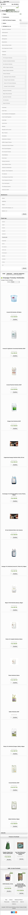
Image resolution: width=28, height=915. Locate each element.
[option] (8, 852)
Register (2, 3)
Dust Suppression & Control (7, 48)
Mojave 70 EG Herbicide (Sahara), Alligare (14, 602)
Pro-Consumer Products (6, 151)
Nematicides (4, 135)
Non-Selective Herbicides (7, 64)
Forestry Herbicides (6, 73)
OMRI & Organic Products (7, 142)
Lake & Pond (4, 123)
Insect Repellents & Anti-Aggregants (8, 113)
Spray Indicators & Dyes (6, 164)
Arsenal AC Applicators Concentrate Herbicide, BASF (14, 348)
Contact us (14, 903)
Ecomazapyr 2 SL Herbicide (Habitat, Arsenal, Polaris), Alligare (14, 494)
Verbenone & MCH (5, 189)
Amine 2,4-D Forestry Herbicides (10, 83)
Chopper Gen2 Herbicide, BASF (14, 421)
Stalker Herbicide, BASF (14, 711)
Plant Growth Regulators (6, 148)
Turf (2, 265)
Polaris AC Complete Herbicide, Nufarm (14, 639)
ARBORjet (4, 201)
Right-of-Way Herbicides (7, 93)
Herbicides (4, 54)
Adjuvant (3, 221)
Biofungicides (4, 38)
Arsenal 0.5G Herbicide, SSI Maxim (14, 312)
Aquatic (3, 224)
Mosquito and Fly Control (6, 129)
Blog (6, 899)
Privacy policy (6, 901)
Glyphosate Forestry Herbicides (10, 76)
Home (3, 273)
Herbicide (4, 237)
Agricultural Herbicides (7, 96)
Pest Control (4, 158)
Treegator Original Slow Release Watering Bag (20, 853)
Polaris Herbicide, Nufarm (14, 675)
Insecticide (4, 240)
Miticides (3, 126)
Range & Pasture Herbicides (8, 70)
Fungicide (3, 230)
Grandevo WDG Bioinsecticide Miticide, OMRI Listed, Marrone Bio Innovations (20, 885)
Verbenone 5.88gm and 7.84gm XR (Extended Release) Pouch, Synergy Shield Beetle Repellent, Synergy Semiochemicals (7, 854)
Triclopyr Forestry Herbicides (9, 79)
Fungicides (4, 51)
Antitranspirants (5, 32)
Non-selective (4, 246)
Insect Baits (4, 120)
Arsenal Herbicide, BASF (14, 782)
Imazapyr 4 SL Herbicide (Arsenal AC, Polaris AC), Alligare (14, 566)
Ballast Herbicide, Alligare (14, 819)
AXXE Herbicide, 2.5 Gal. (8, 883)
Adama (3, 198)
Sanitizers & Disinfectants (6, 167)
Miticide (3, 243)
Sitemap (10, 899)
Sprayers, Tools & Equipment (7, 170)
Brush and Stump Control (6, 45)
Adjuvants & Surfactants (6, 29)
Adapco (3, 204)
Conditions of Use (15, 901)
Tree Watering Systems (6, 186)
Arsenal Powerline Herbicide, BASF (14, 384)
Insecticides (4, 107)
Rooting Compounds (6, 161)
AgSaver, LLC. (4, 210)
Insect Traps (4, 110)
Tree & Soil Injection (5, 183)
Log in (1, 4)
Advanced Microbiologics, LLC (7, 207)
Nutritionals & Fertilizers (6, 139)
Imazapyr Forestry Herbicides (9, 86)
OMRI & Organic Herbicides (8, 67)
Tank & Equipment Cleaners (7, 180)
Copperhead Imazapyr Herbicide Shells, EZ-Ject (14, 457)
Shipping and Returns (19, 899)
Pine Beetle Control (5, 26)
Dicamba (3, 227)
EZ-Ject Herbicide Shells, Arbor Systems (14, 530)
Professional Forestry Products (7, 145)
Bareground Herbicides (7, 90)
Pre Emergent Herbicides (7, 57)
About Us (22, 901)
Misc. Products (4, 132)
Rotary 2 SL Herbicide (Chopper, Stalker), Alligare (14, 746)
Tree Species (4, 173)
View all (24, 268)
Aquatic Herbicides (6, 103)
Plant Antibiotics (5, 154)
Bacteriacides (4, 35)
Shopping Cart (3, 8)
